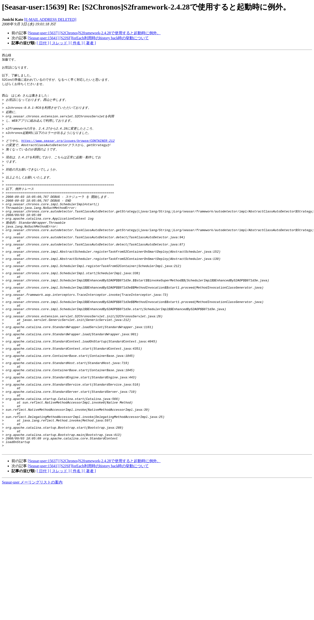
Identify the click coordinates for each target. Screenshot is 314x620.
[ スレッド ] (60, 43)
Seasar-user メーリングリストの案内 (32, 547)
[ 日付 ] (43, 43)
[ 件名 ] (77, 43)
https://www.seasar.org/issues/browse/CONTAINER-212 (68, 149)
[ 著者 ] (90, 43)
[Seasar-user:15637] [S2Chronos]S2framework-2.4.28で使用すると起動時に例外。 (94, 33)
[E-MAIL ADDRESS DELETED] (50, 19)
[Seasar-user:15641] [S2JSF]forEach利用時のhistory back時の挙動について (88, 38)
